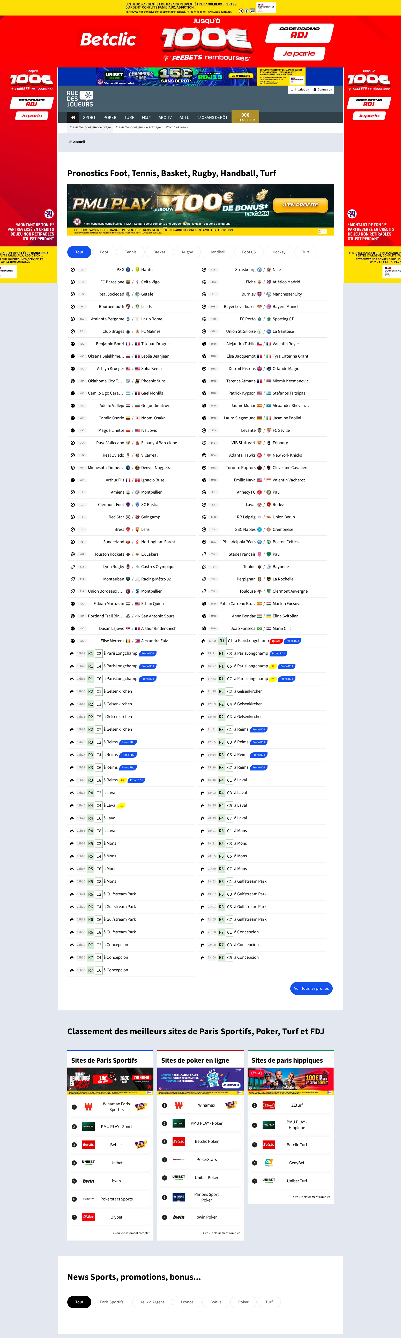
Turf (129, 118)
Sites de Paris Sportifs (104, 1060)
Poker (109, 118)
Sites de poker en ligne (195, 1060)
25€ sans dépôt (212, 118)
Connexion (322, 89)
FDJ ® (146, 118)
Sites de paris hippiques (287, 1060)
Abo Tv (165, 118)
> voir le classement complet (131, 1233)
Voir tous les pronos (311, 988)
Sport (89, 118)
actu (185, 118)
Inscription (299, 89)
